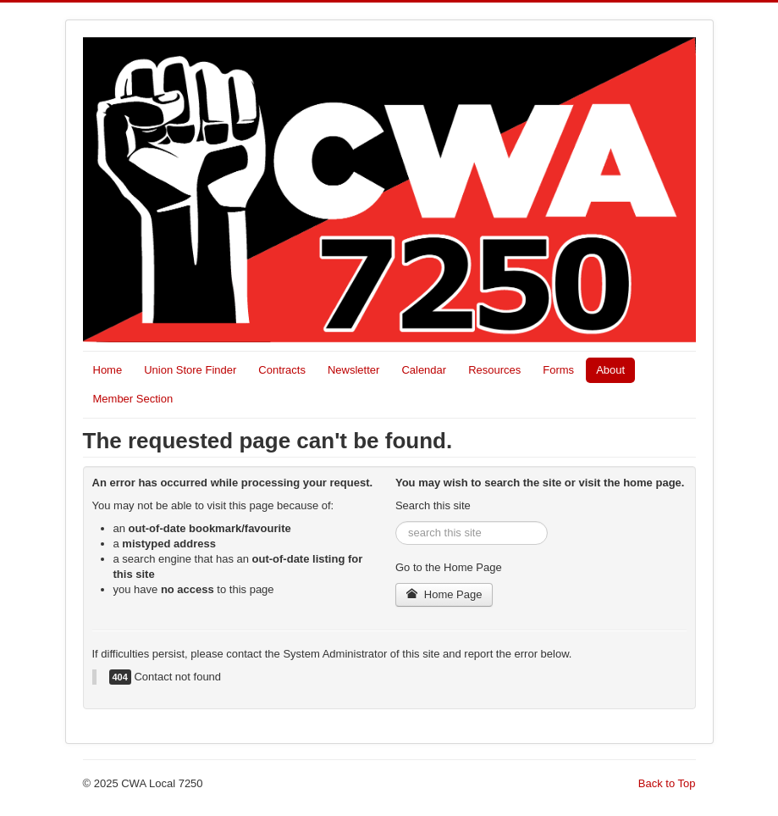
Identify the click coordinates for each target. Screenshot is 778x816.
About (610, 370)
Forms (558, 370)
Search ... (395, 521)
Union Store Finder (190, 370)
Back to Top (667, 783)
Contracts (282, 370)
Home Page (444, 594)
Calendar (423, 370)
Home (108, 370)
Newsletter (353, 370)
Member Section (133, 398)
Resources (494, 370)
